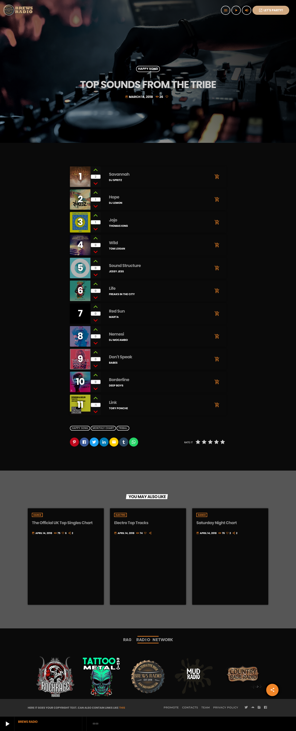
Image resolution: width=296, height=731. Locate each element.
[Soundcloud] (252, 707)
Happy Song (148, 69)
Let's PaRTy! (271, 10)
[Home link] (18, 10)
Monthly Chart (103, 428)
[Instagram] (259, 707)
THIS (122, 708)
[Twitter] (246, 707)
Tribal (122, 428)
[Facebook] (265, 707)
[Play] (236, 10)
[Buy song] (217, 176)
